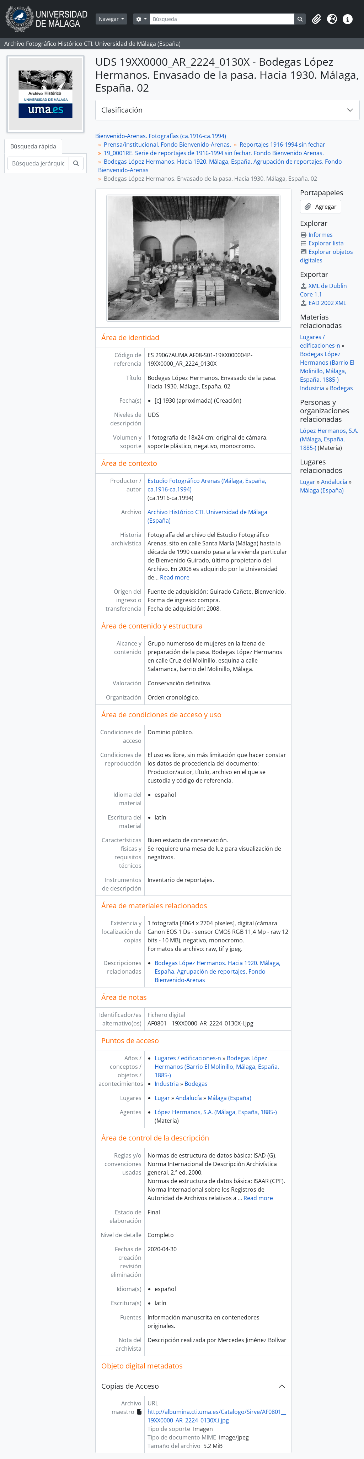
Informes (316, 235)
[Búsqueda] (222, 19)
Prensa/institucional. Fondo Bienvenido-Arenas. (167, 144)
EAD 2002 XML (323, 303)
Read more (174, 577)
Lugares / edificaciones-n (188, 1058)
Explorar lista (322, 243)
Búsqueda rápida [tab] (33, 146)
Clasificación (122, 110)
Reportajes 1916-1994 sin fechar (282, 144)
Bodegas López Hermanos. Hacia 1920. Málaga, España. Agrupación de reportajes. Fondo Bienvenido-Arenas (217, 971)
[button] (316, 19)
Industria (167, 1084)
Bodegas (196, 1084)
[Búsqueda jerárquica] (38, 163)
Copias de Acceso (130, 1386)
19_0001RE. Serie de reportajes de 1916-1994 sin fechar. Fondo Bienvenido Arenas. (214, 153)
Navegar (109, 19)
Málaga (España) (229, 1098)
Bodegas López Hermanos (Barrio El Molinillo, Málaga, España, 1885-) (217, 1066)
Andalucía (189, 1098)
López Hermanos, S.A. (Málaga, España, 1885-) (216, 1112)
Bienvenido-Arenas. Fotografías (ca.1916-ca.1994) (160, 136)
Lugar (162, 1098)
